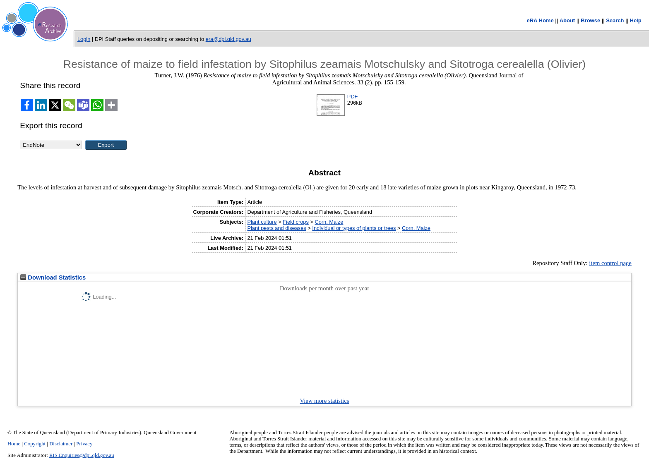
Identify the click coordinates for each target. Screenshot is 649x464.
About (567, 20)
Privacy (84, 444)
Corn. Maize (329, 222)
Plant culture (261, 222)
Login (83, 39)
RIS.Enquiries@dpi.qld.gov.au (81, 455)
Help (636, 20)
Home (13, 444)
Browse (590, 20)
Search (615, 20)
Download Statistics (53, 277)
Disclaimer (60, 444)
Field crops (296, 222)
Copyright (35, 444)
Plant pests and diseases (276, 228)
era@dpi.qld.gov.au (228, 39)
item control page (610, 263)
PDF (352, 96)
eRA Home (539, 20)
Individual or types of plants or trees (354, 228)
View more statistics (324, 400)
